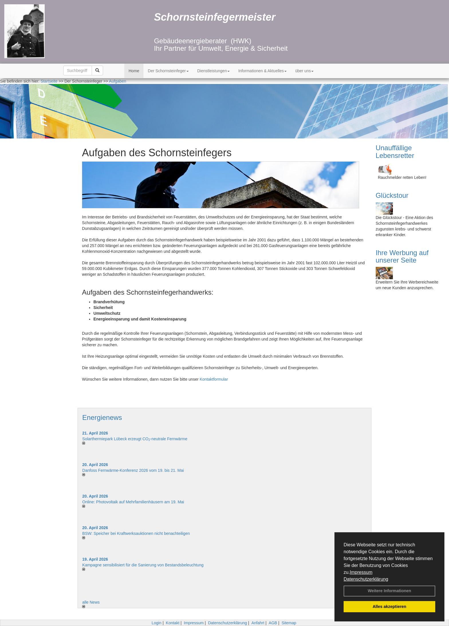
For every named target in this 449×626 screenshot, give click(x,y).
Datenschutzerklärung (366, 579)
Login (156, 623)
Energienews (102, 417)
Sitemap (288, 623)
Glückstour (392, 195)
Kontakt (172, 623)
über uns (304, 71)
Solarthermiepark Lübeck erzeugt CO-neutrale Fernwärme (134, 439)
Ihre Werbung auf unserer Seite (402, 256)
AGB (273, 623)
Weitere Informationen (389, 590)
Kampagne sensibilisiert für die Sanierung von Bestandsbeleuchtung (142, 565)
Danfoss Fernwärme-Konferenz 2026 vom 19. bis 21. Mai (133, 470)
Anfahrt (257, 623)
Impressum (361, 572)
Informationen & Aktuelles (262, 71)
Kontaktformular (214, 379)
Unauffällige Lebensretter (395, 151)
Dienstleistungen (213, 71)
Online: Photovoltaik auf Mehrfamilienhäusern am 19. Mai (133, 502)
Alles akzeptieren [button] (389, 606)
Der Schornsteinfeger (168, 71)
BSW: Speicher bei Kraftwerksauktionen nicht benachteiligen (136, 533)
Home (134, 71)
